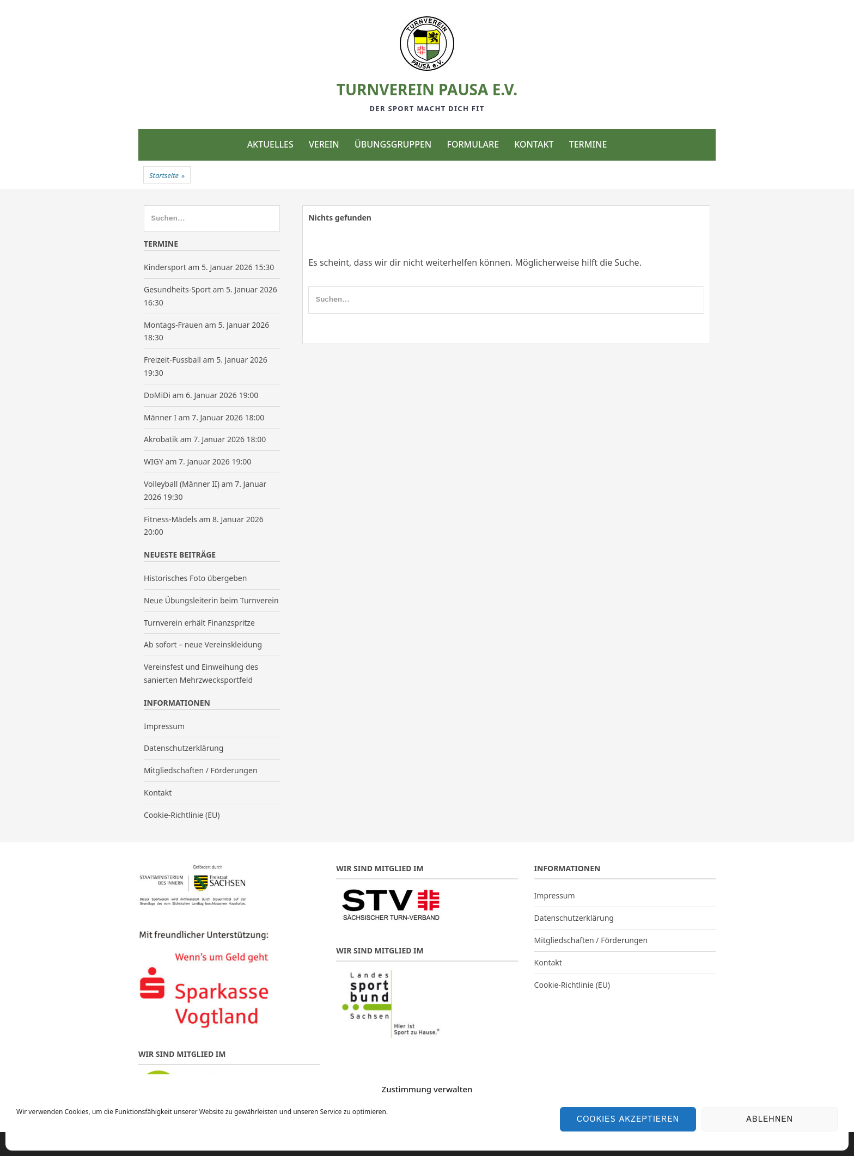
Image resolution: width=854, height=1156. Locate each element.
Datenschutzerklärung (183, 748)
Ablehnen (769, 1119)
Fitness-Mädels (170, 519)
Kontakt (533, 144)
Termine (588, 144)
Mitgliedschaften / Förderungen (201, 770)
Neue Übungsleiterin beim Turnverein (211, 600)
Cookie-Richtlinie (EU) (181, 815)
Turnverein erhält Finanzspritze (199, 622)
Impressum (164, 726)
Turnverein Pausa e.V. (427, 89)
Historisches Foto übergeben (195, 578)
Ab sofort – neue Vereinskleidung (203, 644)
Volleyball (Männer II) (181, 484)
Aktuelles (270, 144)
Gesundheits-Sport (177, 289)
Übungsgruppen (393, 144)
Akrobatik (161, 439)
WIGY (153, 461)
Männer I (160, 417)
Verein (324, 144)
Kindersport (165, 267)
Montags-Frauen (173, 325)
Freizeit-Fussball (172, 359)
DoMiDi (157, 395)
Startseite (167, 175)
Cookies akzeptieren (628, 1119)
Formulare (473, 144)
